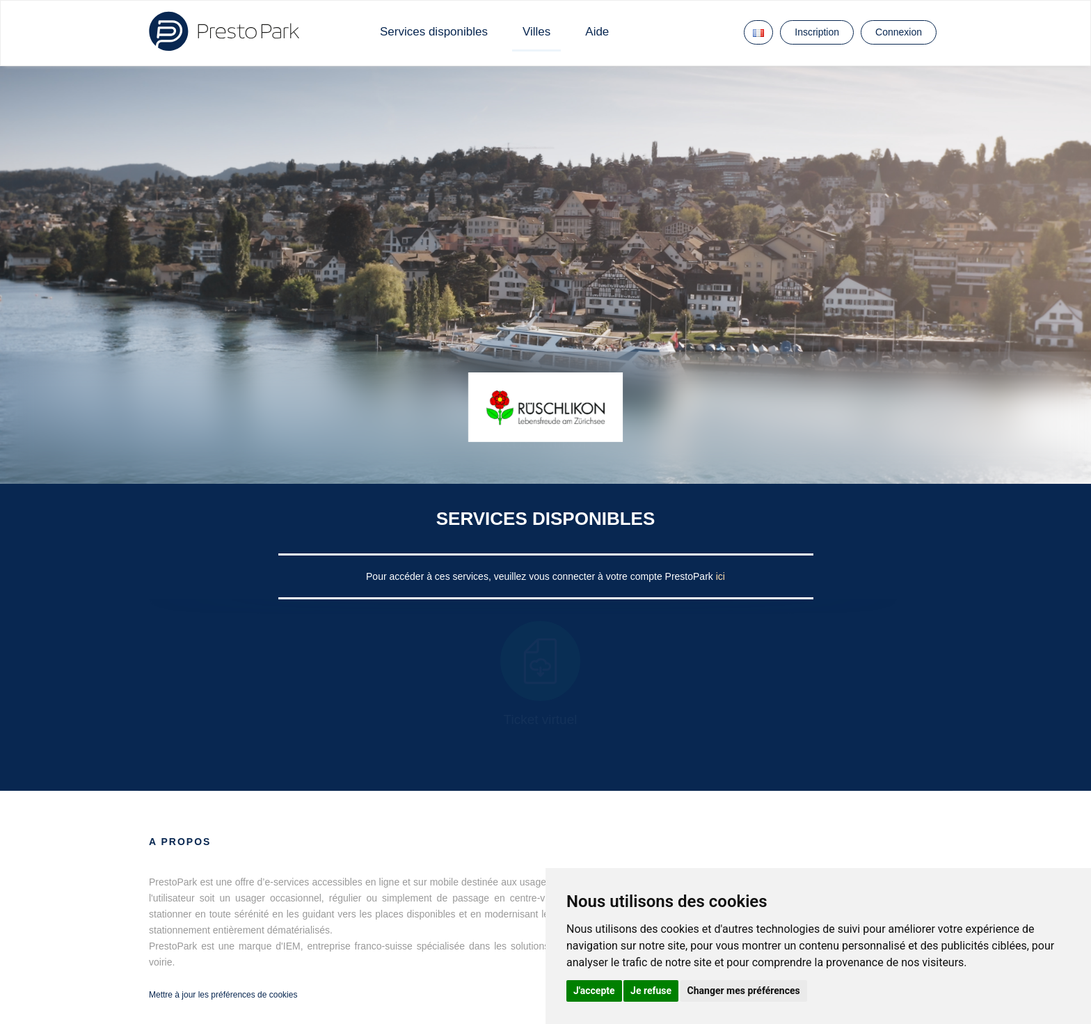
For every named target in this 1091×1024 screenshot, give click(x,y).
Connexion (898, 32)
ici (720, 576)
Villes (536, 31)
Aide (597, 31)
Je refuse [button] (650, 990)
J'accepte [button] (594, 990)
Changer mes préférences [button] (743, 990)
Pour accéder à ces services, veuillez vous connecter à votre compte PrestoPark (541, 576)
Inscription (817, 32)
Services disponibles (434, 31)
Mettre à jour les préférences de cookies (223, 995)
